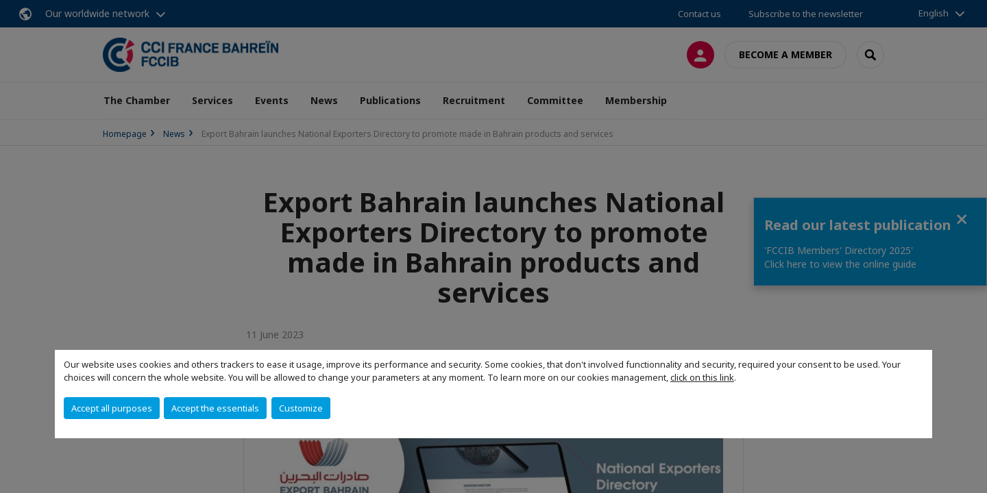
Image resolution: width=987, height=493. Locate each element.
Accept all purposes (111, 408)
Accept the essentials (215, 408)
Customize (301, 408)
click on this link (702, 377)
